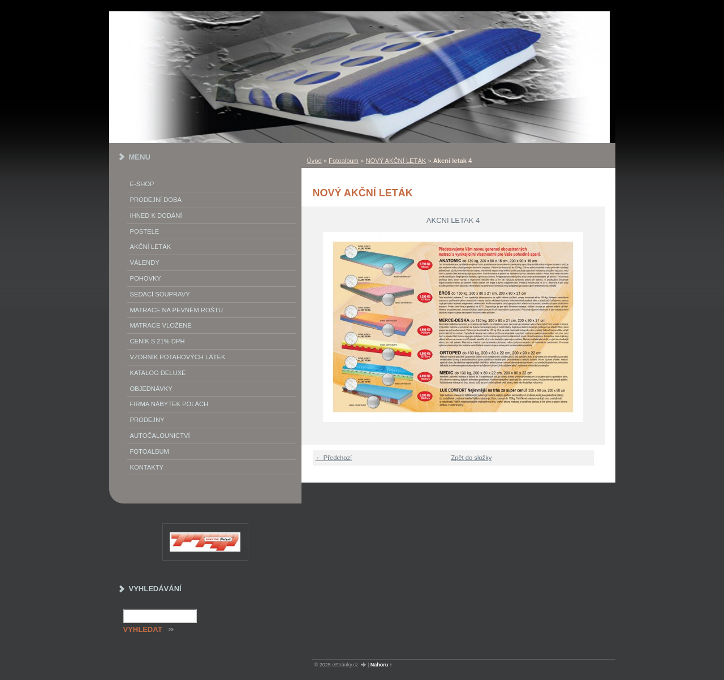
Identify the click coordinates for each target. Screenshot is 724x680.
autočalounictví (160, 435)
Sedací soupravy (160, 294)
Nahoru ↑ (381, 665)
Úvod (314, 160)
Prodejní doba (156, 199)
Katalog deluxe (158, 372)
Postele (145, 231)
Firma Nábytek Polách (169, 404)
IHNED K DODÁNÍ (156, 215)
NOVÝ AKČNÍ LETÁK (395, 160)
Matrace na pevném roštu (176, 310)
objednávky (151, 388)
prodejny (147, 419)
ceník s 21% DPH (157, 341)
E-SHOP (142, 183)
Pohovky (145, 278)
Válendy (145, 262)
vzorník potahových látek (178, 357)
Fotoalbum (344, 160)
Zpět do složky (471, 457)
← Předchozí (334, 457)
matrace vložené (161, 325)
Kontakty (146, 467)
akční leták (150, 246)
